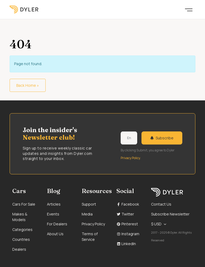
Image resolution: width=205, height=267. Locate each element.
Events (53, 214)
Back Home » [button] (27, 85)
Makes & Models (19, 216)
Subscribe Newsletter (170, 214)
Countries (21, 239)
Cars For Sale (23, 204)
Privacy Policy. (131, 158)
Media (87, 214)
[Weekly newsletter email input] (129, 138)
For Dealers (57, 223)
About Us (55, 233)
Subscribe (162, 137)
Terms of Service (90, 236)
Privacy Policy (93, 223)
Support (89, 204)
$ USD (156, 223)
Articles (54, 204)
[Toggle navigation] (188, 9)
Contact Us (161, 204)
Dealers (19, 249)
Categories (22, 229)
